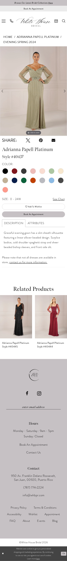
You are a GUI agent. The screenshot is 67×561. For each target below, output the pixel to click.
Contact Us (33, 452)
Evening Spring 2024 (19, 42)
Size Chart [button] (59, 199)
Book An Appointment (34, 214)
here (38, 558)
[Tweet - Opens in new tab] (28, 140)
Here (50, 2)
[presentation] (16, 316)
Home (8, 37)
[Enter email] (33, 407)
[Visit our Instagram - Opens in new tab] (39, 393)
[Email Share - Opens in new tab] (53, 140)
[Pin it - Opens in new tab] (41, 140)
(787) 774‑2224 (33, 487)
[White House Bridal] (33, 22)
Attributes (36, 223)
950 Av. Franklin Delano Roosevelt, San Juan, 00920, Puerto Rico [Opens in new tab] (33, 478)
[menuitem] (11, 21)
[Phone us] (11, 21)
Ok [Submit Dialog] (63, 553)
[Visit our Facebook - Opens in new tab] (27, 393)
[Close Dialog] (3, 553)
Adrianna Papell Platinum (38, 37)
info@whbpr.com (33, 495)
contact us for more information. (28, 262)
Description (13, 223)
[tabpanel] (33, 91)
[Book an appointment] (33, 8)
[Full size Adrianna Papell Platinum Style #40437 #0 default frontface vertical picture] (33, 91)
